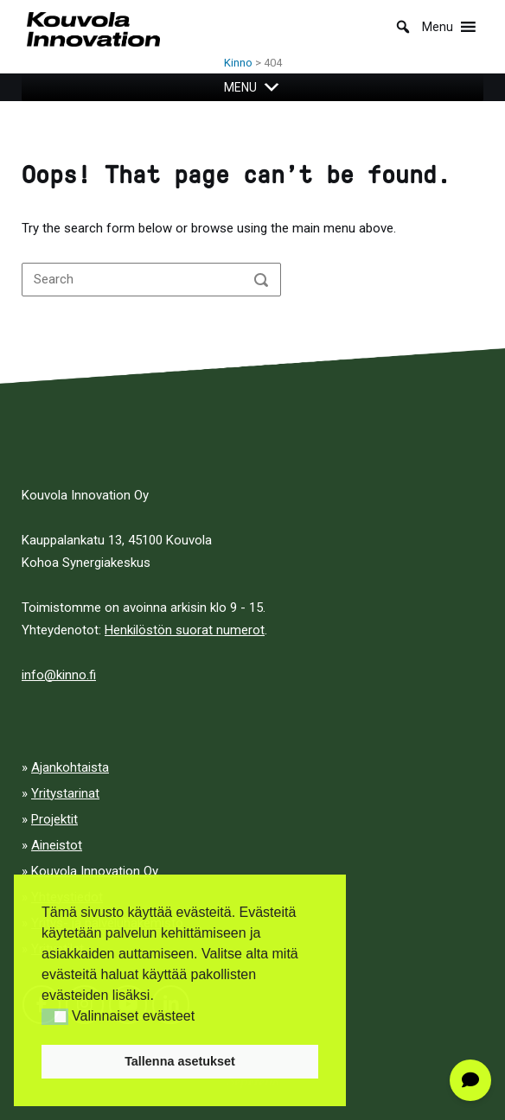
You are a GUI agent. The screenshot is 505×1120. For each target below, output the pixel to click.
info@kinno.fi (59, 675)
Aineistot (56, 845)
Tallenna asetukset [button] (180, 1061)
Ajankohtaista (70, 767)
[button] (55, 1017)
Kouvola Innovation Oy (94, 871)
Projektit (54, 819)
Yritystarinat (65, 793)
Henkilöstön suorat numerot (185, 630)
